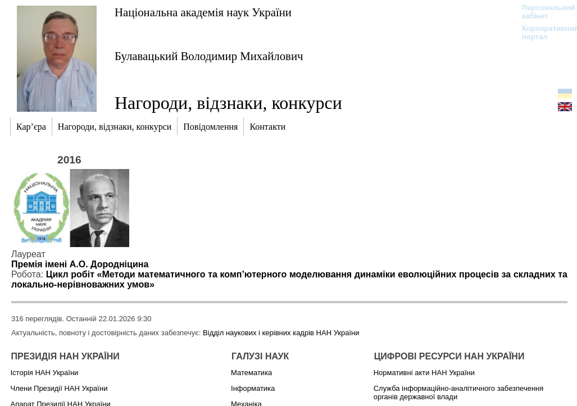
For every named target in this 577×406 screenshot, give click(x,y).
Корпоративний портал (543, 32)
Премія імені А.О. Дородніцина (79, 264)
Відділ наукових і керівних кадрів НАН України (281, 333)
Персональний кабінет (543, 11)
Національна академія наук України (203, 12)
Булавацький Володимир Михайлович (209, 55)
